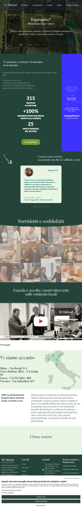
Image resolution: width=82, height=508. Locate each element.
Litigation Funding (69, 466)
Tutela (59, 5)
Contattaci (31, 142)
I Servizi (24, 475)
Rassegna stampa (72, 5)
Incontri (50, 5)
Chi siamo (24, 5)
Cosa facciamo (38, 5)
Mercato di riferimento (71, 469)
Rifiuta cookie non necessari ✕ (72, 478)
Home (24, 464)
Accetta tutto (41, 497)
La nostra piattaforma (71, 473)
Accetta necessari (41, 501)
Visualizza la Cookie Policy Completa (11, 490)
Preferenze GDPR (41, 505)
